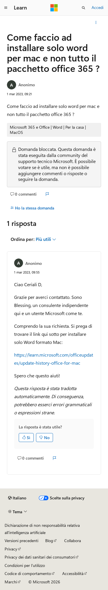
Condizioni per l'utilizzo (25, 565)
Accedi (97, 7)
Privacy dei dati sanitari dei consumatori (40, 557)
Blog (49, 540)
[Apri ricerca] (83, 8)
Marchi (11, 582)
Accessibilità (73, 573)
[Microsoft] (54, 8)
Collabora (72, 540)
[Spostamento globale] (6, 8)
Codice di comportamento (28, 573)
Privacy (11, 549)
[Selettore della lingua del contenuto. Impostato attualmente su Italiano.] (17, 498)
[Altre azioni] (96, 22)
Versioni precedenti (21, 540)
